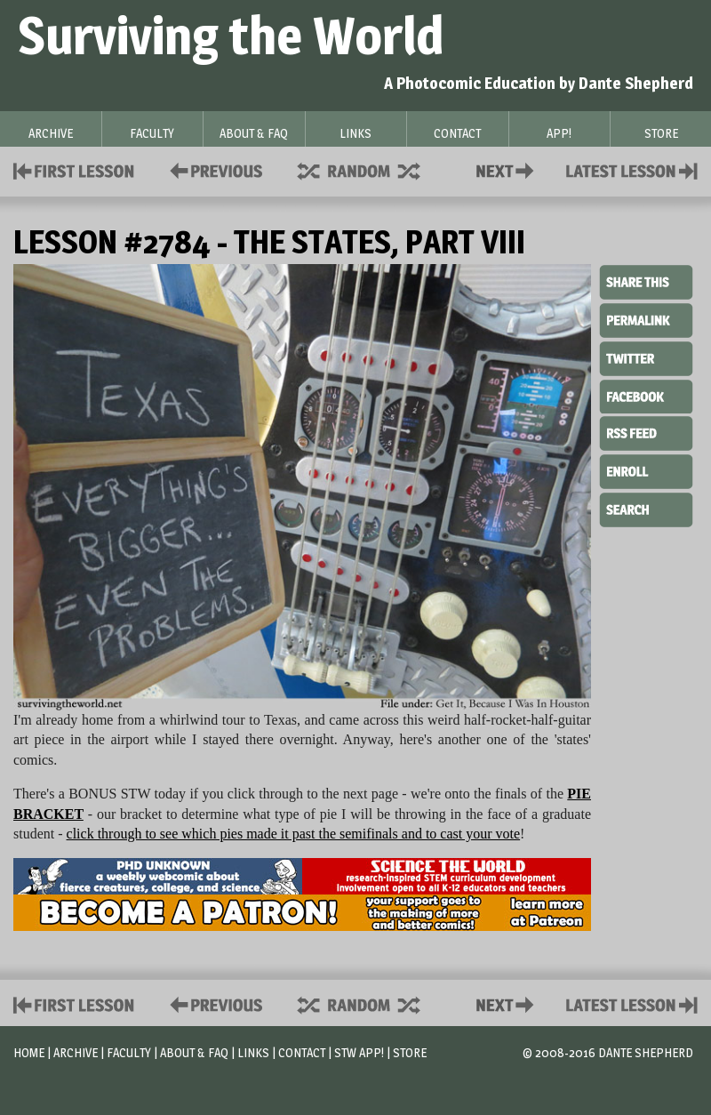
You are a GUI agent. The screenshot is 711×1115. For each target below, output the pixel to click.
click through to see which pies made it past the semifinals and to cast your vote (294, 833)
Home (28, 1052)
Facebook (646, 394)
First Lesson (74, 169)
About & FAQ (194, 1052)
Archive (75, 1052)
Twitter (646, 357)
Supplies (370, 169)
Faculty (129, 1052)
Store (410, 1052)
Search (646, 507)
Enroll (646, 469)
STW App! (359, 1052)
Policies (212, 169)
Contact (508, 169)
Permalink (646, 320)
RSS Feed (646, 432)
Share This (646, 282)
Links (253, 1052)
